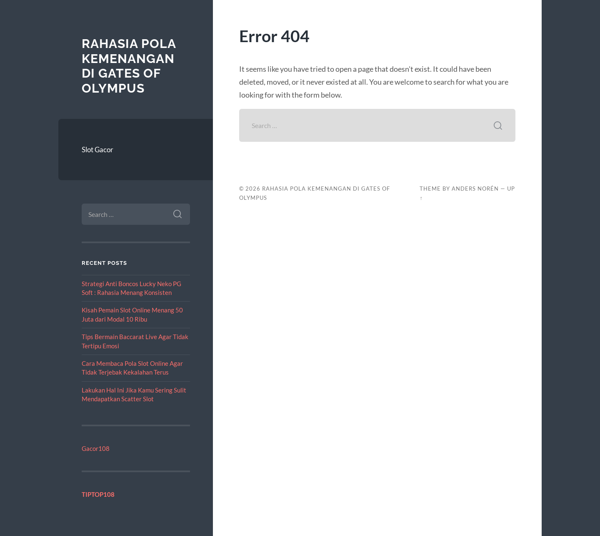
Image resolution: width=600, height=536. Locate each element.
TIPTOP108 (98, 494)
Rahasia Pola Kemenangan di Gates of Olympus (129, 66)
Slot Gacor (97, 149)
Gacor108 (96, 448)
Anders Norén (475, 188)
